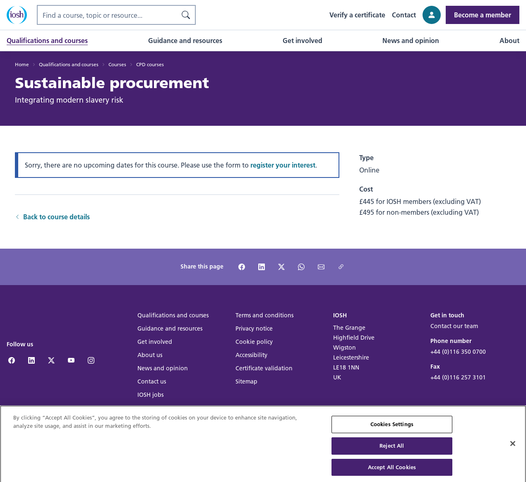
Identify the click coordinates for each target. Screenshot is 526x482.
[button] (47, 40)
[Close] (513, 447)
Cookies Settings (391, 427)
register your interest (282, 165)
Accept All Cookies (392, 470)
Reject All (391, 449)
